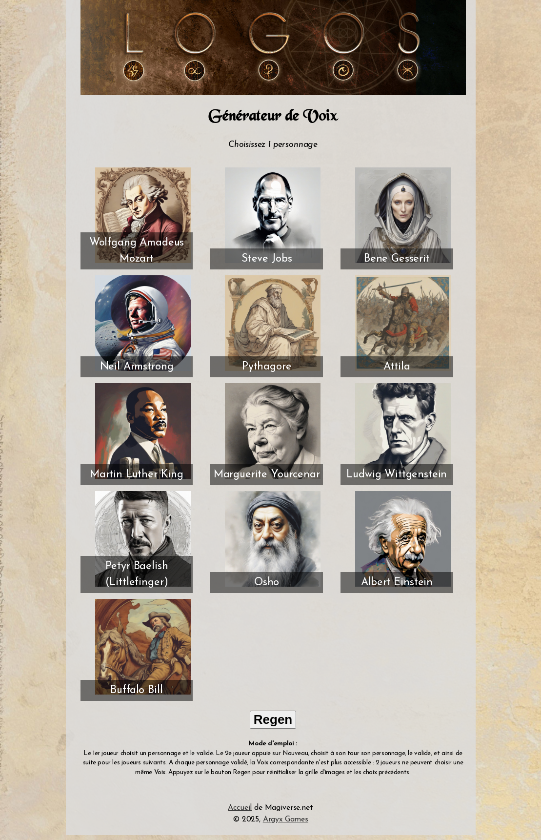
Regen (273, 719)
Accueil (240, 808)
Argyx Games (285, 819)
